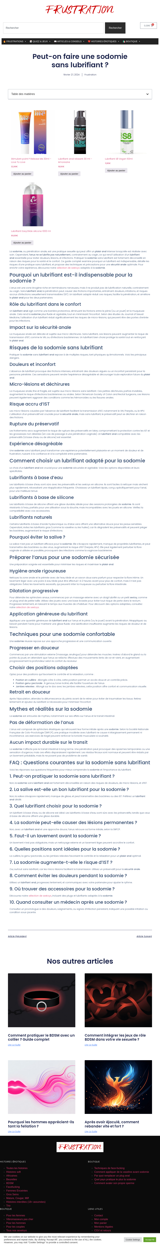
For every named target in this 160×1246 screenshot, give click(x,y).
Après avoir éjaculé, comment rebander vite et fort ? (112, 1124)
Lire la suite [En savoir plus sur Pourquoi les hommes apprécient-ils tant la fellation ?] (14, 1131)
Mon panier (100, 1223)
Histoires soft (13, 1172)
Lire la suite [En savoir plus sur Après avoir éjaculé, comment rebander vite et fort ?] (91, 1131)
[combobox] (53, 28)
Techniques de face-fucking (109, 1168)
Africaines (11, 1175)
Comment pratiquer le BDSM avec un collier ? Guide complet (41, 1037)
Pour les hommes (16, 1223)
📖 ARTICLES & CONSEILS (69, 41)
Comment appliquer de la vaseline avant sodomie (121, 1172)
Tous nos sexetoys (16, 1230)
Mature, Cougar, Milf (17, 1198)
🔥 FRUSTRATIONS (14, 41)
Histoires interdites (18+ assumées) (25, 1202)
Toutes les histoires (17, 1168)
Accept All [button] (149, 1240)
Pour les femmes (15, 1215)
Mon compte (101, 1219)
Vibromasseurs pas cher (19, 1219)
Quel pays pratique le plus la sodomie (115, 1179)
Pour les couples (15, 1226)
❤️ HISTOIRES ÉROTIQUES (104, 41)
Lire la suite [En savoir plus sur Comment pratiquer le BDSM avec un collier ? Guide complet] (14, 1045)
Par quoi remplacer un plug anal (112, 1175)
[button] (147, 94)
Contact (98, 1215)
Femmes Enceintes (17, 1190)
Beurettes (11, 1179)
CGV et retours (102, 1230)
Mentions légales (103, 1226)
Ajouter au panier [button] (22, 174)
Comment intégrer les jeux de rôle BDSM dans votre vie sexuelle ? (115, 1037)
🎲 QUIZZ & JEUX (40, 41)
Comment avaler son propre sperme (114, 1183)
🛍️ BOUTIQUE (131, 41)
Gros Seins (12, 1194)
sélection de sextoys (68, 267)
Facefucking (13, 1187)
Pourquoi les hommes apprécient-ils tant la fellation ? (41, 1124)
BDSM (9, 1183)
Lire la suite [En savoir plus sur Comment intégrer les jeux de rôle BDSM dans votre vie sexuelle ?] (91, 1045)
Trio (8, 1205)
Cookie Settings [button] (133, 1240)
